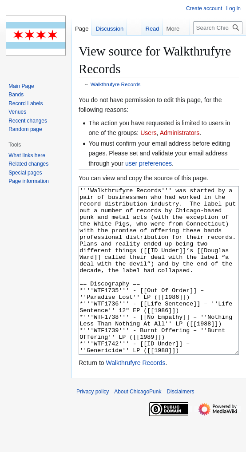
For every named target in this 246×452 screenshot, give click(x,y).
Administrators (179, 132)
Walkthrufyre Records (116, 84)
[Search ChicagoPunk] (217, 27)
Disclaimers (180, 425)
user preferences (148, 163)
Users (148, 132)
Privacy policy (92, 425)
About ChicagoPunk (137, 425)
